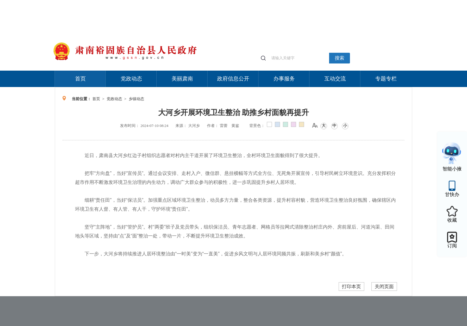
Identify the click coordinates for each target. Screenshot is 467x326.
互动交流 (335, 79)
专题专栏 (386, 79)
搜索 (339, 57)
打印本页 (351, 286)
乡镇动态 (136, 99)
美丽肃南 (182, 79)
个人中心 (316, 3)
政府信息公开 (233, 79)
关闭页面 (384, 286)
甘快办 (452, 194)
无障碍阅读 (368, 2)
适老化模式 (341, 2)
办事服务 (284, 79)
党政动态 (131, 79)
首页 (80, 79)
